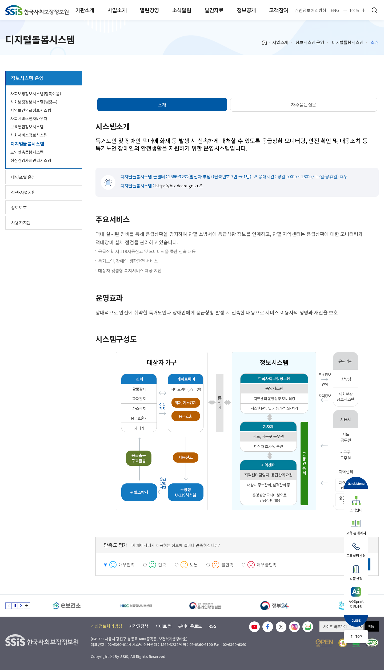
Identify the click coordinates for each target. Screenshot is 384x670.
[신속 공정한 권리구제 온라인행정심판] (205, 605)
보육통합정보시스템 (27, 126)
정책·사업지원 (23, 192)
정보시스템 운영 (309, 42)
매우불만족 (267, 564)
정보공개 (246, 10)
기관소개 (84, 10)
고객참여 (278, 10)
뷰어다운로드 (190, 626)
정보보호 (19, 207)
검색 (374, 10)
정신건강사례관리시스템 (30, 160)
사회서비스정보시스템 (28, 135)
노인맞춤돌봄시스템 (27, 152)
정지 (14, 605)
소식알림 (181, 10)
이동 (371, 626)
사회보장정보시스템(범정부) (33, 102)
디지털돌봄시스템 (347, 42)
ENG (335, 10)
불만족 (227, 564)
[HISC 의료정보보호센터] (136, 605)
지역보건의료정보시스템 (30, 110)
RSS (212, 626)
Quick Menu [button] (356, 483)
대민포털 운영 (23, 177)
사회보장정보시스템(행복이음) (35, 93)
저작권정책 (139, 626)
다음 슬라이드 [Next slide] (21, 605)
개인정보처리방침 (310, 10)
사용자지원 (21, 222)
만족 (162, 564)
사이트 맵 (163, 626)
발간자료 (214, 10)
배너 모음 (27, 605)
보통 (194, 564)
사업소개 (116, 10)
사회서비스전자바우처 (28, 118)
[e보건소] (66, 605)
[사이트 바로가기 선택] (341, 626)
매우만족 (126, 564)
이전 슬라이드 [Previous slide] (8, 605)
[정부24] (274, 605)
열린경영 (149, 10)
